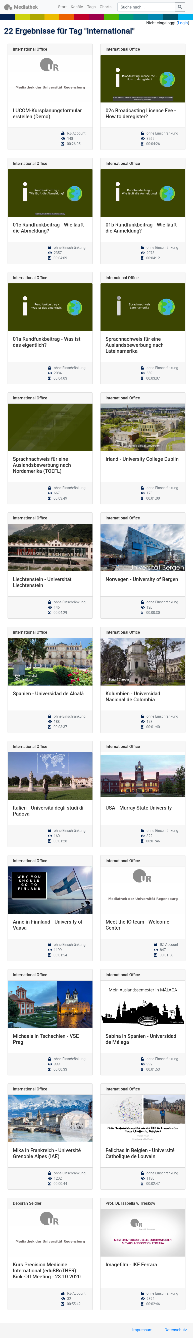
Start (63, 6)
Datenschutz (176, 1329)
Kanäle (77, 7)
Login (183, 23)
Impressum (142, 1329)
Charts (106, 7)
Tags (91, 7)
